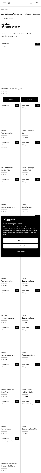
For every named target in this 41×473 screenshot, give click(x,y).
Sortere (29, 99)
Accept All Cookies (20, 246)
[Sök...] (21, 9)
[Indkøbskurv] (37, 3)
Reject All (20, 240)
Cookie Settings (20, 252)
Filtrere (11, 99)
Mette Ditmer (12, 27)
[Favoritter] (31, 3)
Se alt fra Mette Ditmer (9, 36)
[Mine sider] (9, 3)
